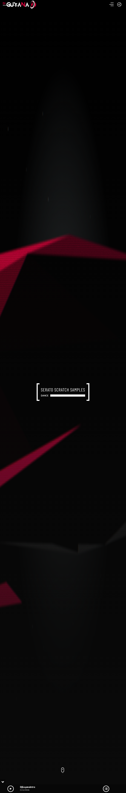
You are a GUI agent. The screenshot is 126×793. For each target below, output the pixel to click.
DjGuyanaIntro (27, 787)
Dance (45, 395)
